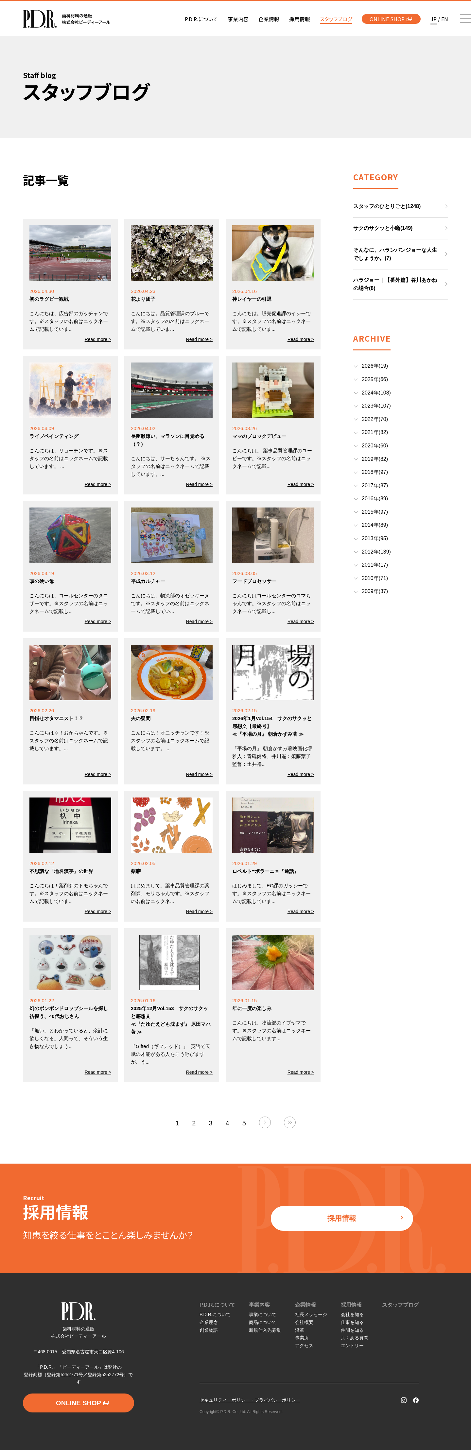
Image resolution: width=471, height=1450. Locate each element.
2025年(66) (375, 379)
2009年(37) (375, 591)
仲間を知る (352, 1330)
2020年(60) (375, 445)
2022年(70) (375, 419)
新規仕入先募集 (265, 1330)
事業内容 (259, 1305)
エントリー (352, 1345)
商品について (262, 1322)
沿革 (299, 1330)
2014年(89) (375, 525)
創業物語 (209, 1330)
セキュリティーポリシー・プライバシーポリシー (250, 1400)
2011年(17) (375, 565)
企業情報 (305, 1305)
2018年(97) (375, 472)
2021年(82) (375, 432)
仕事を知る (352, 1322)
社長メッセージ (311, 1314)
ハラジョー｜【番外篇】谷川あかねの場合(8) (395, 284)
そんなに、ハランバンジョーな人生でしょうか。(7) (395, 254)
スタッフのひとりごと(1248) (387, 206)
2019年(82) (375, 459)
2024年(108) (376, 392)
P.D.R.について (217, 1305)
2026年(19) (375, 366)
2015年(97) (375, 512)
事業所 (302, 1337)
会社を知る (352, 1314)
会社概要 (304, 1322)
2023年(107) (376, 406)
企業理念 (209, 1322)
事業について (262, 1314)
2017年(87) (375, 485)
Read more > (98, 339)
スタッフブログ (400, 1305)
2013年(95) (375, 538)
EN (444, 19)
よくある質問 (354, 1337)
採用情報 (365, 1218)
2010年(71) (375, 578)
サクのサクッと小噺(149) (382, 228)
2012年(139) (376, 552)
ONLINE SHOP (391, 19)
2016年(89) (375, 498)
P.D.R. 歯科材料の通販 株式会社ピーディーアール (66, 19)
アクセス (304, 1345)
